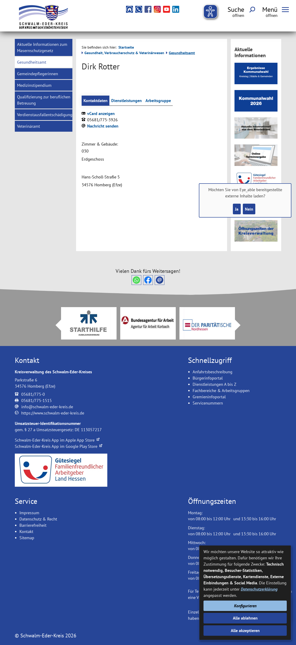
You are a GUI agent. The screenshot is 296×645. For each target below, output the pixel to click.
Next (240, 325)
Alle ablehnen (245, 618)
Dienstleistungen (126, 100)
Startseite (126, 47)
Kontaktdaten (95, 100)
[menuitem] (43, 47)
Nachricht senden (102, 126)
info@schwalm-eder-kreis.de (47, 406)
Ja (236, 209)
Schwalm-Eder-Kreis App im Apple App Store (57, 440)
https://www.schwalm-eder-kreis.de (52, 413)
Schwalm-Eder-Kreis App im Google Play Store (58, 446)
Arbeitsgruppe (158, 100)
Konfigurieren (245, 605)
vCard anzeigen (101, 113)
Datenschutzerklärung (259, 589)
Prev (55, 325)
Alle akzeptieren (245, 630)
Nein (249, 209)
